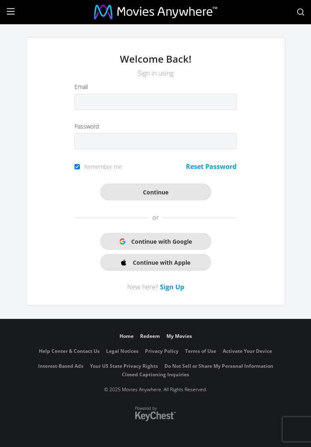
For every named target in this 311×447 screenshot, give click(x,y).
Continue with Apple (155, 262)
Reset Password (211, 166)
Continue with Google (155, 241)
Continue (155, 192)
